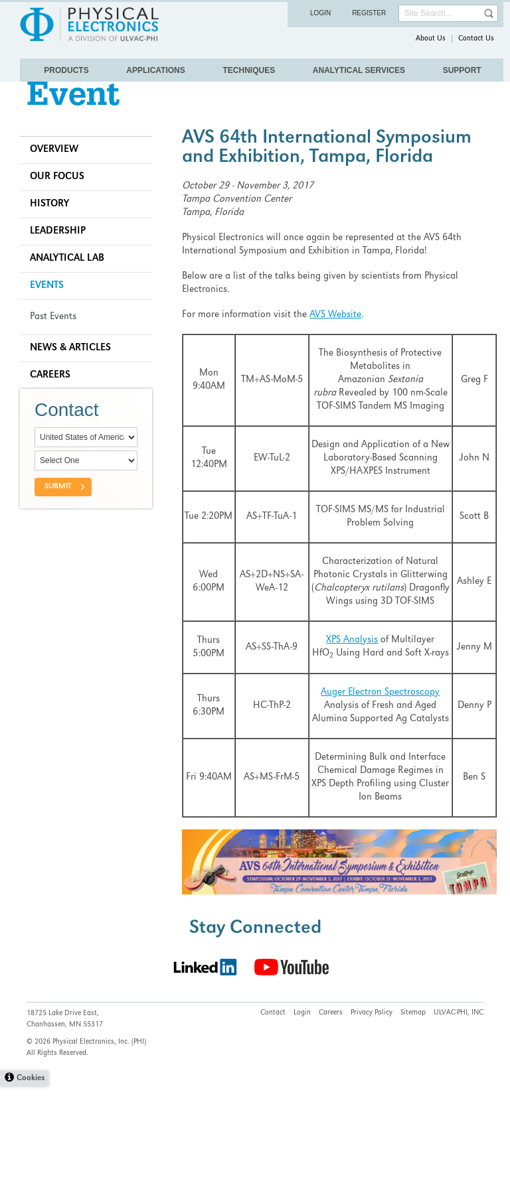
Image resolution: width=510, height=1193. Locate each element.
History (56, 231)
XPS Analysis (350, 680)
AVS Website (339, 341)
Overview (61, 176)
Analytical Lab (74, 285)
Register (369, 13)
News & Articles (77, 375)
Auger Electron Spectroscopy (378, 745)
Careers (57, 402)
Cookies (30, 1185)
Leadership (64, 258)
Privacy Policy (371, 1120)
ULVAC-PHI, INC (458, 1120)
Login (320, 13)
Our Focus (64, 203)
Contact (273, 1120)
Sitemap (413, 1120)
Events (53, 312)
